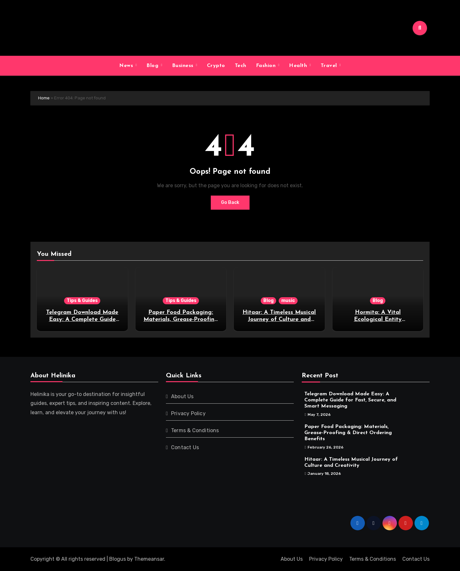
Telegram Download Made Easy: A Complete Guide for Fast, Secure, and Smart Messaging (350, 400)
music (288, 300)
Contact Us (185, 447)
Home (44, 98)
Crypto (216, 65)
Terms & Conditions (195, 430)
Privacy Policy (188, 413)
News (127, 65)
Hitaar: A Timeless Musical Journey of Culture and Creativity (279, 319)
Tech (240, 65)
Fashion (266, 65)
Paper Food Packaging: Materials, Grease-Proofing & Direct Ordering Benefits (181, 319)
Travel (330, 65)
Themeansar (149, 559)
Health (299, 65)
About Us (182, 396)
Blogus (117, 559)
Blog (153, 65)
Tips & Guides (82, 300)
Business (183, 65)
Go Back (230, 202)
